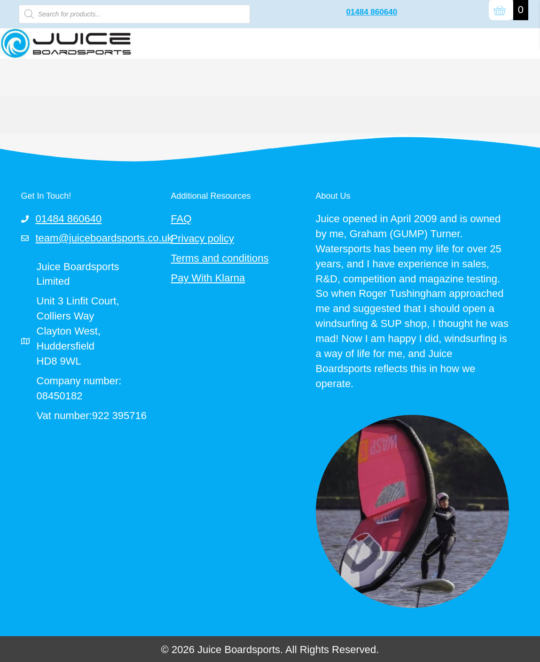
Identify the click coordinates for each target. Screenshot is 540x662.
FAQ (181, 219)
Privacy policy (202, 238)
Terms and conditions (220, 258)
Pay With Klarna (208, 278)
